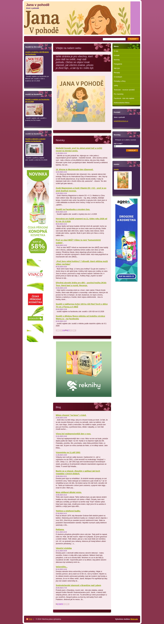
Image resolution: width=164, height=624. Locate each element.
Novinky (117, 60)
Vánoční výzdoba (64, 548)
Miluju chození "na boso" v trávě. (71, 415)
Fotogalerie (118, 64)
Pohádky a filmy (120, 81)
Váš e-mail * (118, 143)
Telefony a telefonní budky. (68, 511)
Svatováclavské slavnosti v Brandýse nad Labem (78, 585)
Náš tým (117, 68)
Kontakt (116, 55)
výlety (116, 85)
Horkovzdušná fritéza (121, 103)
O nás (116, 51)
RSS (30, 619)
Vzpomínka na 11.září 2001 (68, 452)
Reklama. (60, 529)
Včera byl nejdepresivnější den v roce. (73, 434)
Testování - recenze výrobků (124, 90)
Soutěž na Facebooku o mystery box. (73, 209)
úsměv (116, 169)
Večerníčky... (62, 567)
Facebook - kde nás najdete (124, 98)
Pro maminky (119, 94)
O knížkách (118, 77)
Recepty (117, 73)
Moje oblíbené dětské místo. (69, 492)
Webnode (134, 619)
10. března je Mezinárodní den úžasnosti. (74, 169)
